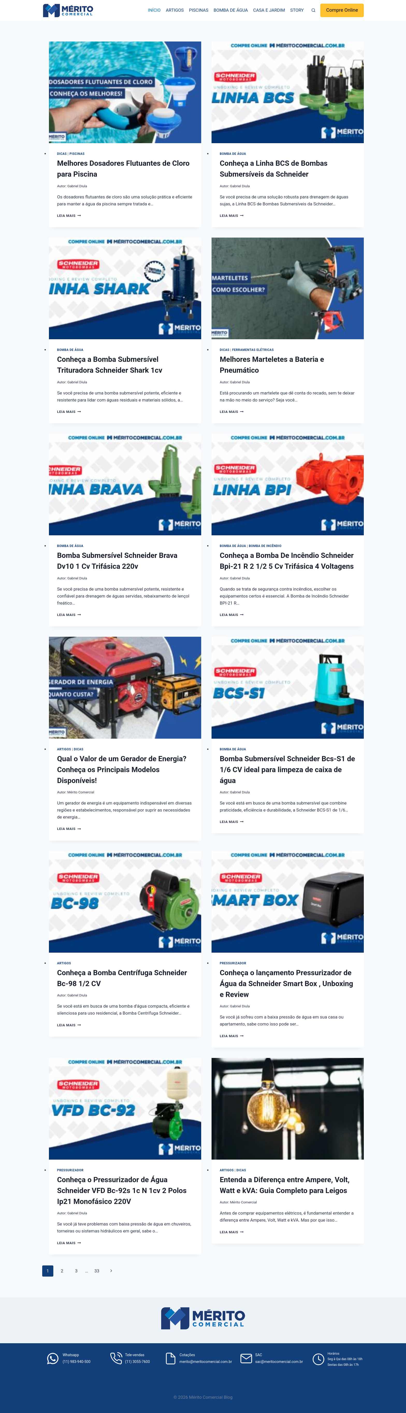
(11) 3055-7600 (137, 1362)
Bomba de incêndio (265, 546)
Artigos (175, 10)
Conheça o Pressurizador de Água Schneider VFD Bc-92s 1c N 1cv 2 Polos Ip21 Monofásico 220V (122, 1190)
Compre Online (342, 10)
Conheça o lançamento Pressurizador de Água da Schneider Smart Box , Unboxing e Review (286, 983)
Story (297, 10)
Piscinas (198, 10)
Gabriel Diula (77, 186)
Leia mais (69, 215)
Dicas (62, 154)
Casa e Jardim (269, 10)
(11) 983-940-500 (76, 1362)
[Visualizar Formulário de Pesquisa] (313, 10)
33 (96, 1270)
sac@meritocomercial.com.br (279, 1362)
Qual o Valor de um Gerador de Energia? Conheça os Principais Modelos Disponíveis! (121, 769)
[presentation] (125, 92)
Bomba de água (231, 10)
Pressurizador (233, 963)
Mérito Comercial (80, 792)
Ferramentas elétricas (253, 350)
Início (154, 10)
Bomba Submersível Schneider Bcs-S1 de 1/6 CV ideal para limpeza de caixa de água (287, 769)
